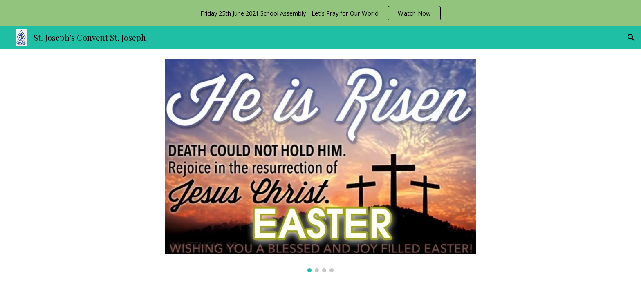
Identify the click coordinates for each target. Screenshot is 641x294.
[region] (320, 13)
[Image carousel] (320, 165)
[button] (631, 37)
